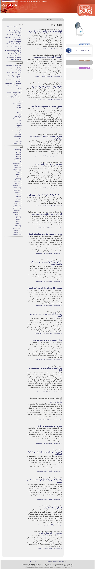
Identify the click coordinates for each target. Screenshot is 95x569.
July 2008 (19, 194)
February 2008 (18, 203)
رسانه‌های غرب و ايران (16, 130)
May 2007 (18, 219)
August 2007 (18, 214)
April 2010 (18, 156)
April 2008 (18, 199)
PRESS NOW (59, 561)
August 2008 (18, 192)
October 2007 (18, 210)
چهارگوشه (19, 141)
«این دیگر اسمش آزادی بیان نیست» (47, 57)
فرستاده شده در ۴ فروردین (55, 305)
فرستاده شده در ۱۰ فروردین (54, 127)
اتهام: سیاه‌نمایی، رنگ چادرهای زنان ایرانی (45, 31)
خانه (61, 19)
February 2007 (18, 225)
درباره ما (44, 561)
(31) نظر (44, 76)
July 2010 (19, 151)
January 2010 (18, 162)
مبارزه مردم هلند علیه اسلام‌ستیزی (47, 340)
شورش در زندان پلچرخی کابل (49, 426)
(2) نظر (45, 443)
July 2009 (19, 172)
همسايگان (19, 139)
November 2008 (17, 187)
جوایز (20, 121)
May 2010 (18, 154)
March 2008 (18, 201)
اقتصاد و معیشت (17, 103)
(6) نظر (44, 155)
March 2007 (18, 223)
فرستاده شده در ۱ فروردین (55, 419)
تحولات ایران (18, 116)
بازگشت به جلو (55, 402)
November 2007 (17, 209)
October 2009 (18, 167)
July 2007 (19, 216)
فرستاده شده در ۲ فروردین (55, 391)
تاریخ (20, 114)
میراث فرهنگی (18, 136)
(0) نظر (44, 48)
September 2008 (17, 190)
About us (49, 561)
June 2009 (18, 174)
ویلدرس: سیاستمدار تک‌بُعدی (50, 533)
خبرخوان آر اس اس (31, 1)
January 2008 (18, 205)
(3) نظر (46, 548)
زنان (20, 132)
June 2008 (18, 196)
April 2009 (18, 178)
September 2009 (17, 169)
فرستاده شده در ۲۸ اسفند (55, 499)
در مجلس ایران (17, 127)
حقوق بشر (19, 123)
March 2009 (18, 180)
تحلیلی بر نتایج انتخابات (53, 508)
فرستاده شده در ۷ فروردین (55, 253)
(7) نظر (44, 127)
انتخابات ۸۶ (19, 107)
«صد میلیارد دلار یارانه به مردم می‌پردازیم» (44, 195)
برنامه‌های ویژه (18, 112)
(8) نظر (44, 187)
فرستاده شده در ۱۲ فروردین (54, 48)
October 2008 (18, 189)
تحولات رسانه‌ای (17, 118)
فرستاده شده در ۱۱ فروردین (54, 76)
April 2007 (18, 221)
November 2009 (17, 165)
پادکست (22, 1)
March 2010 (18, 158)
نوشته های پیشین (43, 1)
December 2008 (17, 185)
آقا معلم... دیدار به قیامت (15, 41)
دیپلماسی (19, 128)
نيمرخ (20, 138)
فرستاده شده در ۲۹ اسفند (55, 471)
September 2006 (17, 234)
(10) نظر (44, 333)
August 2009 (18, 170)
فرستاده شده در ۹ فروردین (55, 227)
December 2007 (17, 207)
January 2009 (18, 183)
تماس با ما (31, 561)
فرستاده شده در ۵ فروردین (55, 281)
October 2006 (18, 232)
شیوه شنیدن (38, 561)
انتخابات (19, 105)
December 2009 (17, 163)
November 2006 (17, 230)
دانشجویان (19, 125)
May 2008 (18, 198)
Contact (54, 561)
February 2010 (18, 160)
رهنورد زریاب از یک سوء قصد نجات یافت (45, 106)
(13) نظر (44, 391)
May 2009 (18, 176)
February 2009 (18, 181)
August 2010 (18, 149)
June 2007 (18, 218)
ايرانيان (20, 109)
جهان (20, 119)
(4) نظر (45, 305)
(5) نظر (46, 524)
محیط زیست (18, 134)
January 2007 (18, 227)
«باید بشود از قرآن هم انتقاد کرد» (48, 164)
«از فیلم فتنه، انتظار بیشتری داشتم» (47, 86)
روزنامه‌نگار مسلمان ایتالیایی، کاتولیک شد (45, 288)
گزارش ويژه (55, 19)
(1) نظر (44, 99)
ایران (20, 110)
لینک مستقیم (38, 48)
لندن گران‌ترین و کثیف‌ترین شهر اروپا (47, 214)
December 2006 (17, 228)
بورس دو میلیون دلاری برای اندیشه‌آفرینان (45, 234)
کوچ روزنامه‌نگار (17, 143)
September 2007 (17, 212)
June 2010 (18, 152)
